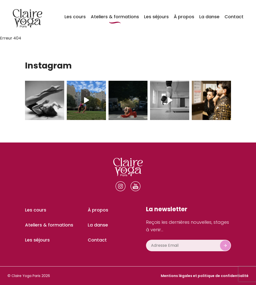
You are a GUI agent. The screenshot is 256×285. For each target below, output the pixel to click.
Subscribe (225, 245)
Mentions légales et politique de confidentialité (204, 276)
